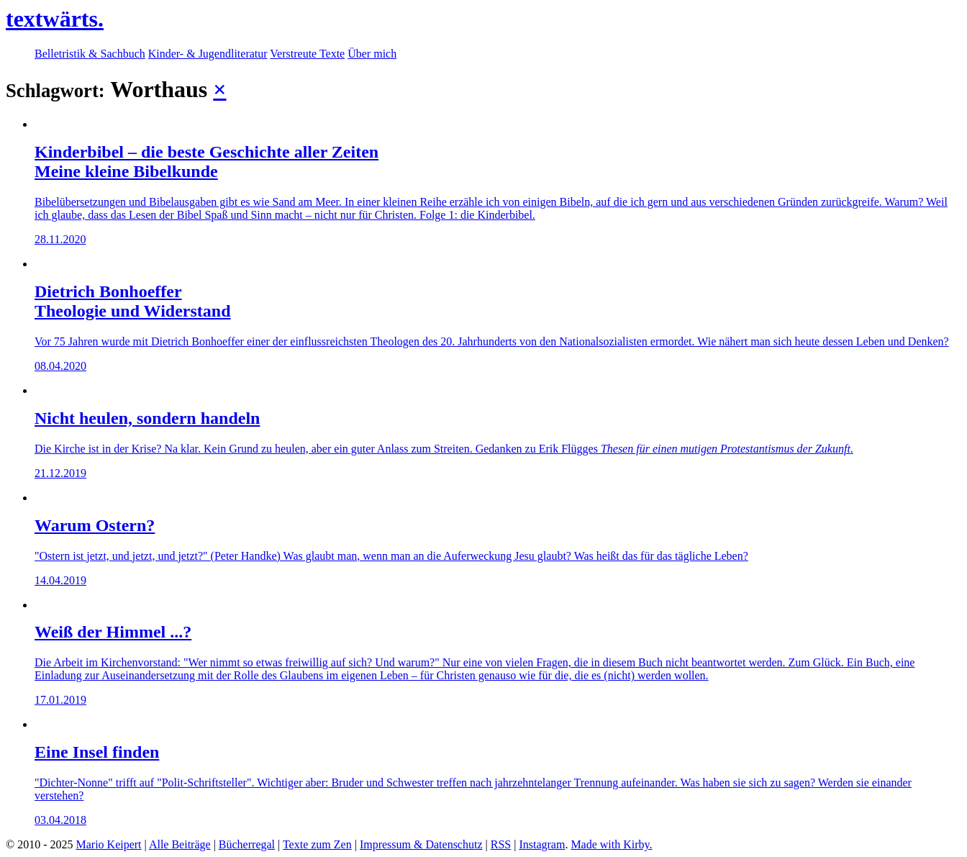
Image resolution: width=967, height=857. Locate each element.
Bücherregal (247, 844)
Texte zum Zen (317, 844)
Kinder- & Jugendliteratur (208, 53)
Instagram (542, 844)
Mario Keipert (108, 844)
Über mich (372, 53)
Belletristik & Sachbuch (90, 53)
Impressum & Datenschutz (421, 844)
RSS (501, 844)
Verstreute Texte (307, 53)
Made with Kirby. (611, 844)
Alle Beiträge (180, 844)
